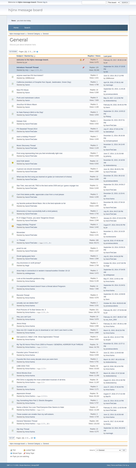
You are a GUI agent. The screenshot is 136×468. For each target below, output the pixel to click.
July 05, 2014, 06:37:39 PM (113, 211)
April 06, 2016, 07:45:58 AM (113, 241)
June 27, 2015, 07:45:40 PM (114, 387)
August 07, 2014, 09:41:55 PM (114, 225)
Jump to (92, 450)
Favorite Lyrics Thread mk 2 (27, 352)
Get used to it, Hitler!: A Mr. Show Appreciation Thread (38, 337)
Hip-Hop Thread (23, 429)
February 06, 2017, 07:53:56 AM (115, 310)
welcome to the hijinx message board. (32, 60)
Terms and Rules (116, 465)
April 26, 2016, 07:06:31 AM (113, 82)
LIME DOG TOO (23, 366)
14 (34, 52)
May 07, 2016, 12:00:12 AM (113, 279)
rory (26, 70)
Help (108, 465)
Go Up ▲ (126, 465)
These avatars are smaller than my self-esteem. (35, 414)
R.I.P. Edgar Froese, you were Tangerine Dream (35, 218)
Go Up (11, 438)
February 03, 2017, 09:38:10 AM (115, 60)
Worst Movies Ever (24, 373)
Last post (108, 56)
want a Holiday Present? (26, 137)
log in (45, 2)
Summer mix (22, 387)
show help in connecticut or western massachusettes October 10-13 (43, 271)
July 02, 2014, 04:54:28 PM (113, 256)
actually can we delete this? (27, 303)
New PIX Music (23, 90)
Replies (91, 56)
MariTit (108, 396)
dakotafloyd (110, 132)
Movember (21, 232)
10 (47, 423)
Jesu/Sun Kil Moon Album (27, 104)
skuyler (108, 340)
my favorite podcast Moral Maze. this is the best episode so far (41, 203)
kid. (107, 72)
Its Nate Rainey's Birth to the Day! (30, 112)
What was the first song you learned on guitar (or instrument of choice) (44, 177)
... (32, 52)
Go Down (13, 51)
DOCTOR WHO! (23, 161)
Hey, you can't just (24, 317)
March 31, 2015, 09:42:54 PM (114, 330)
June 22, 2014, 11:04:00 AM (114, 353)
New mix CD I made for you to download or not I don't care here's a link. (45, 330)
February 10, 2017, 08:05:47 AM (115, 317)
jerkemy (108, 156)
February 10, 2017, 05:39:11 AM (115, 324)
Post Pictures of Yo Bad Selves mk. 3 (31, 310)
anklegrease (30, 273)
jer (26, 62)
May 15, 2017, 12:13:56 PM (113, 98)
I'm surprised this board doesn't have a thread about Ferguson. (41, 286)
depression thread (24, 393)
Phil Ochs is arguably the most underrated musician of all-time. (41, 380)
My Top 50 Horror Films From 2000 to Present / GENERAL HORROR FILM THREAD (50, 344)
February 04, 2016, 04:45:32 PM (115, 105)
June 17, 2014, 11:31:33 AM (114, 154)
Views (98, 56)
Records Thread (23, 295)
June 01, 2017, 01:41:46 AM (114, 421)
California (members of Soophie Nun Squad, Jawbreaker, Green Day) (44, 82)
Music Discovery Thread (26, 145)
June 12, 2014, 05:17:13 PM (114, 76)
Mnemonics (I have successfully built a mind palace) (37, 211)
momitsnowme (111, 237)
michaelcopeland (112, 141)
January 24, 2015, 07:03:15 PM (115, 218)
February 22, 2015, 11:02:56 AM (115, 408)
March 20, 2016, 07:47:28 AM (114, 373)
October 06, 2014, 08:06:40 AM (115, 303)
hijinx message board (25, 10)
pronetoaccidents (112, 94)
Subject (19, 56)
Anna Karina (110, 199)
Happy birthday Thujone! (26, 225)
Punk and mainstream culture (28, 98)
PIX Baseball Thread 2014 (27, 129)
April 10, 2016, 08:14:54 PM (113, 366)
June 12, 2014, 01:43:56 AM (114, 414)
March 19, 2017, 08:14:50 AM (114, 359)
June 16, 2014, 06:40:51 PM (114, 169)
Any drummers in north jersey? (29, 263)
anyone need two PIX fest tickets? (30, 75)
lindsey (108, 424)
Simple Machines (24, 465)
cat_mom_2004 (111, 320)
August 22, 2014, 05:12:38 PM (114, 380)
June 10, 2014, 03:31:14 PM (114, 401)
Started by (29, 56)
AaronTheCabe (31, 115)
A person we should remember (29, 169)
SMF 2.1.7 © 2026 (12, 465)
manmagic (109, 85)
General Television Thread (27, 421)
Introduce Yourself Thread (28, 67)
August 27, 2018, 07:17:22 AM (114, 394)
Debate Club (21, 121)
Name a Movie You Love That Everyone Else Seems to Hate (40, 407)
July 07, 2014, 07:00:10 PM (113, 129)
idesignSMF (35, 465)
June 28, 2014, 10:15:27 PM (114, 337)
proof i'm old (21, 248)
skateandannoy (111, 101)
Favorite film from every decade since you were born (37, 359)
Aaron (27, 85)
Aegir (27, 265)
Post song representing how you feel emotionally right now (39, 153)
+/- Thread (21, 240)
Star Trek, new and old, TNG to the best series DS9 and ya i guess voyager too (48, 186)
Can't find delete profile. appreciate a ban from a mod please (40, 194)
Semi (107, 299)
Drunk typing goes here (26, 256)
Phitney (108, 116)
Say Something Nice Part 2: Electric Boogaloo (35, 400)
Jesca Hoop (21, 323)
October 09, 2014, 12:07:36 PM (115, 263)
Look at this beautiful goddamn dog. (31, 278)
